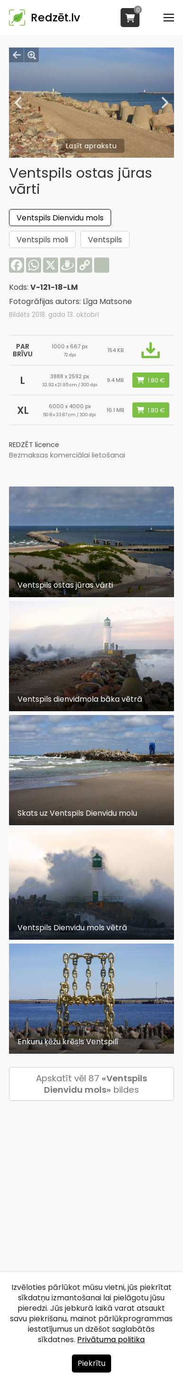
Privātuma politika (111, 1339)
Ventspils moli (42, 239)
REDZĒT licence (34, 444)
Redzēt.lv (55, 17)
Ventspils (105, 239)
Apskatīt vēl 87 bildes (91, 1084)
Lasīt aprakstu (91, 146)
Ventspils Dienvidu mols (60, 217)
